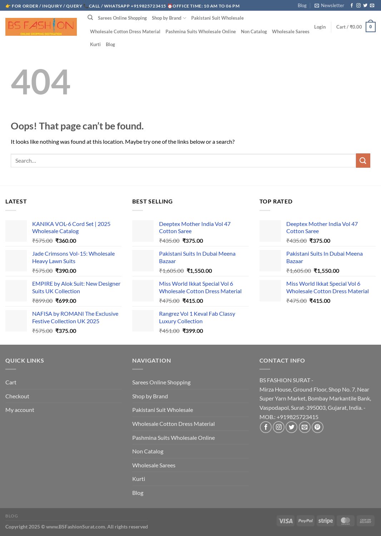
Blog (302, 5)
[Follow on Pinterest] (317, 427)
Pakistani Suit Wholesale (217, 18)
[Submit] (363, 160)
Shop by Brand (169, 18)
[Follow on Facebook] (352, 5)
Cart (10, 382)
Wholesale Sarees (291, 31)
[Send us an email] (372, 5)
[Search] (90, 17)
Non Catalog (254, 31)
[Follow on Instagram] (358, 5)
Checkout (17, 396)
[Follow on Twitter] (365, 5)
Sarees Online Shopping (122, 18)
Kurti (95, 44)
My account (19, 409)
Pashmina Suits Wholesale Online (200, 31)
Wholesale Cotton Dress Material (125, 31)
